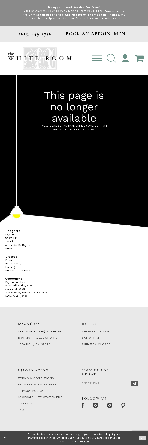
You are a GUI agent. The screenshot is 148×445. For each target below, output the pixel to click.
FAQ (21, 409)
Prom (8, 259)
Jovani (9, 241)
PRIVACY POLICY (31, 390)
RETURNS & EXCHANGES (37, 384)
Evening (10, 267)
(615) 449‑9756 (50, 331)
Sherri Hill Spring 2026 (19, 285)
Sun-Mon (89, 344)
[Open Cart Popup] (139, 58)
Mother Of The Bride (17, 270)
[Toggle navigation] (97, 58)
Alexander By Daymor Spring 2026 (26, 292)
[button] (111, 58)
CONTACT (25, 403)
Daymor (10, 234)
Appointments (114, 10)
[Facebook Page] (83, 406)
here (86, 441)
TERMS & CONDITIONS (36, 378)
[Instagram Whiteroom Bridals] (111, 406)
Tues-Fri (89, 331)
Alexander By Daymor (18, 244)
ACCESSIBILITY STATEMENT (40, 397)
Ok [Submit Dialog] (143, 438)
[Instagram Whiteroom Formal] (97, 406)
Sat (85, 337)
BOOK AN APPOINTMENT (97, 33)
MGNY (8, 248)
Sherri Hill (11, 237)
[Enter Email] (110, 382)
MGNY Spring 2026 (16, 296)
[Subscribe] (134, 383)
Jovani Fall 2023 (15, 289)
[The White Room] (40, 58)
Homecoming (13, 263)
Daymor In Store (15, 281)
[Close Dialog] (4, 438)
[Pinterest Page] (125, 406)
